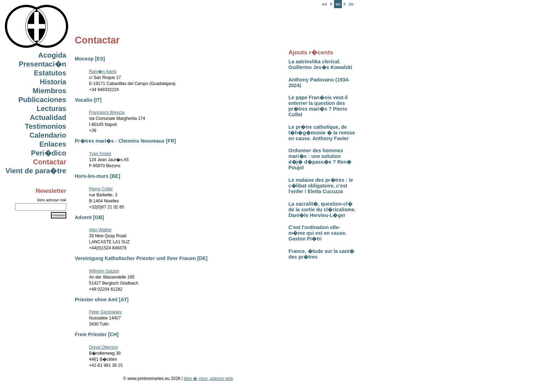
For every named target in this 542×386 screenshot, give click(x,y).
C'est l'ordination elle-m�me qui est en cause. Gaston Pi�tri (317, 233)
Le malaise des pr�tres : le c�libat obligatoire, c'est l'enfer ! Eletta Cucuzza (320, 185)
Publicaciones (43, 100)
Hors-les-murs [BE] (97, 176)
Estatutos (50, 73)
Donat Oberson (103, 347)
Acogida (52, 55)
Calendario (48, 135)
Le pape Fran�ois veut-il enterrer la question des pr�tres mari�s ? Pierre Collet (318, 106)
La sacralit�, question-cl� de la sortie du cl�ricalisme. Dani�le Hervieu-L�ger (322, 209)
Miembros (49, 91)
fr (331, 4)
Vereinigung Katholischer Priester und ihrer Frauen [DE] (141, 258)
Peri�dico (48, 153)
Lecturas (51, 108)
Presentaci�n (42, 64)
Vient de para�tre (35, 171)
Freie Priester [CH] (97, 334)
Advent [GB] (89, 217)
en (324, 4)
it (344, 4)
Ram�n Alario (102, 71)
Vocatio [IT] (88, 100)
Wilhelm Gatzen (104, 271)
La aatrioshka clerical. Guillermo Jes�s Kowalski (320, 64)
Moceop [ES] (90, 59)
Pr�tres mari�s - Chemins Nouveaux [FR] (125, 141)
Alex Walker (100, 229)
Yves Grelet (100, 153)
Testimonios (45, 126)
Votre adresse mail (51, 200)
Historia (53, 82)
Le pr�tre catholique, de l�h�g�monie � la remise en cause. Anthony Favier (321, 132)
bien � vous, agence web (208, 378)
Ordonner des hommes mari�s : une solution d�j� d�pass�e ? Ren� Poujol (319, 159)
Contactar (49, 162)
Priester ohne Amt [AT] (102, 299)
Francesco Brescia (106, 112)
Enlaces (52, 144)
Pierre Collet (101, 188)
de (351, 4)
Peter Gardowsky (105, 312)
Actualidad (48, 117)
